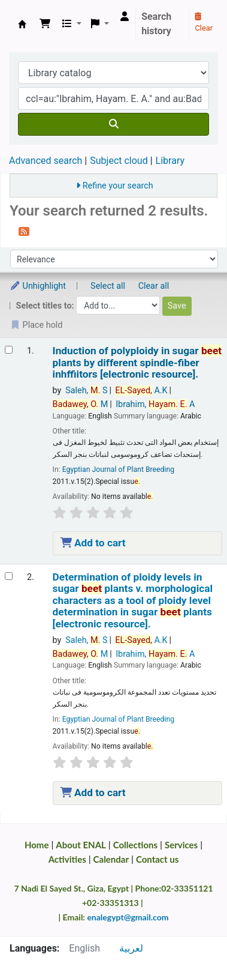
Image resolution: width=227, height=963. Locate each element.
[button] (45, 24)
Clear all (154, 286)
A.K (141, 390)
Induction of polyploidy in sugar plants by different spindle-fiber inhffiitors (137, 362)
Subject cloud (118, 160)
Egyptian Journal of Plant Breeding (118, 469)
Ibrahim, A (155, 404)
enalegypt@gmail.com (127, 917)
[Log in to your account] (124, 17)
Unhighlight (38, 286)
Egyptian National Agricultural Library (22, 24)
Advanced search (45, 160)
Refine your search (118, 186)
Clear (204, 22)
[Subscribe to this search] (24, 231)
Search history (156, 24)
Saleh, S (86, 390)
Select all (107, 286)
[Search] (113, 124)
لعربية (131, 948)
